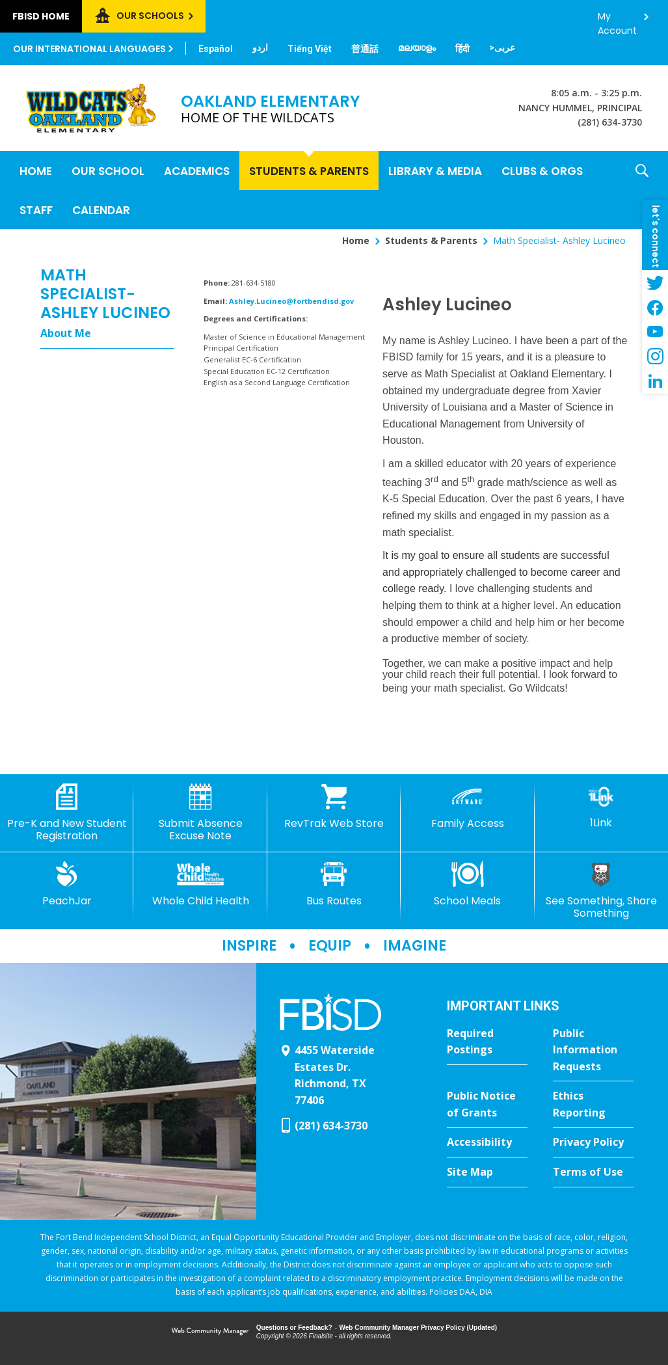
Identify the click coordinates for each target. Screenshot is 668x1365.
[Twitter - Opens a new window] (655, 282)
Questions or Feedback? (294, 1327)
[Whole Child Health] (200, 884)
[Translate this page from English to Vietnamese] (309, 48)
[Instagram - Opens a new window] (655, 356)
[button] (641, 190)
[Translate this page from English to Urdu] (260, 47)
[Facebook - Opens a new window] (655, 307)
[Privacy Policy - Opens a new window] (593, 1142)
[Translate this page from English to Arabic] (502, 47)
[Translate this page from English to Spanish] (215, 48)
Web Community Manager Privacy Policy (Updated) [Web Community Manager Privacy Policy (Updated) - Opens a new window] (419, 1327)
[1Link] (601, 806)
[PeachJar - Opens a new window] (67, 884)
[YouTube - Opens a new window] (655, 332)
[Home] (36, 170)
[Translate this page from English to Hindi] (462, 48)
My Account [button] (617, 20)
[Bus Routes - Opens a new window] (334, 884)
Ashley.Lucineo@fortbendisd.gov (291, 301)
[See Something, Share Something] (601, 890)
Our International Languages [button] (89, 48)
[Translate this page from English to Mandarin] (365, 48)
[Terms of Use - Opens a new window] (593, 1172)
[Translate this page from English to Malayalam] (417, 47)
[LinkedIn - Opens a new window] (655, 381)
